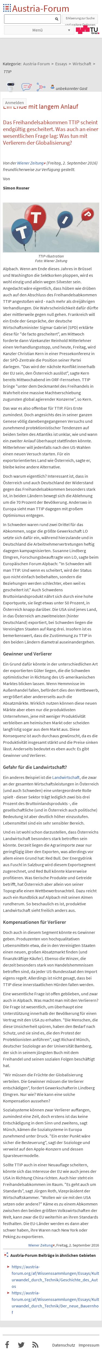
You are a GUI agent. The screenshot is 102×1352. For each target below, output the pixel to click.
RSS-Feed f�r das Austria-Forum (35, 1345)
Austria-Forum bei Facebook (7, 1345)
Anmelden (14, 102)
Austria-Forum (40, 8)
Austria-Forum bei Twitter (21, 1345)
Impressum (89, 1345)
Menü (37, 30)
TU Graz (87, 29)
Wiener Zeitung (30, 163)
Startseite (7, 8)
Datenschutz (63, 1345)
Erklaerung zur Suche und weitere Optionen (80, 20)
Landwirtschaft (66, 777)
